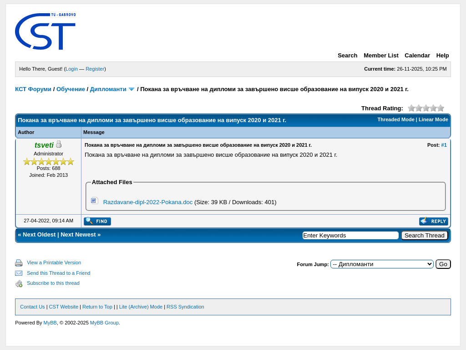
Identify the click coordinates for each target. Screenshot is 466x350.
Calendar (417, 55)
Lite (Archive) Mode (140, 306)
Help (442, 55)
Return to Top (97, 306)
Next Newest (78, 234)
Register (95, 69)
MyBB (50, 322)
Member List (381, 55)
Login (72, 69)
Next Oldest (39, 234)
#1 (444, 145)
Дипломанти (108, 89)
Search (347, 55)
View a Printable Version (54, 262)
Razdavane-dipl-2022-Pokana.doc (148, 202)
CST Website (63, 306)
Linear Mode (433, 119)
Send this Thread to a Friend (58, 273)
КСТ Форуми (33, 89)
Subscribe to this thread (53, 283)
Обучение (70, 89)
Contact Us (32, 306)
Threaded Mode (396, 119)
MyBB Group (104, 322)
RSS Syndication (185, 306)
